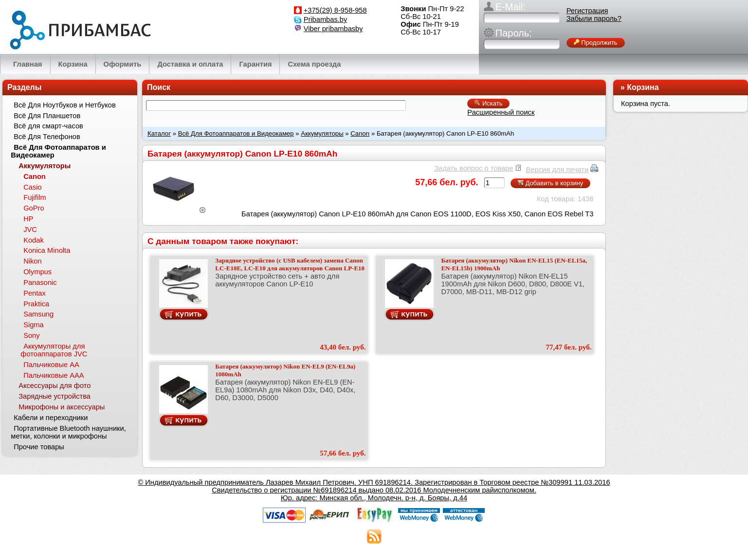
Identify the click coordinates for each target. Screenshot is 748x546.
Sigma (33, 325)
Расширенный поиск (500, 112)
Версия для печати (557, 170)
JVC (30, 229)
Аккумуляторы (322, 133)
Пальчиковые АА (51, 365)
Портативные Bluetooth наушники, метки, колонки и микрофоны (68, 432)
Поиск (158, 87)
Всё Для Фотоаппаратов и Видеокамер (236, 133)
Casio (32, 187)
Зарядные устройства (54, 396)
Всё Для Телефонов (47, 137)
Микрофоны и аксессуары (61, 407)
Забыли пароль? (593, 18)
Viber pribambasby (333, 29)
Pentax (34, 293)
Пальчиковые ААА (53, 375)
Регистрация (587, 11)
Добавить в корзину (550, 183)
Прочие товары (39, 447)
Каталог (159, 133)
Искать (488, 103)
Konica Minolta (46, 250)
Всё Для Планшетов (47, 116)
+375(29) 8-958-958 (335, 10)
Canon (359, 133)
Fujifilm (34, 197)
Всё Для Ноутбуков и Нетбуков (65, 105)
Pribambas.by (325, 19)
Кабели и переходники (51, 418)
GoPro (33, 208)
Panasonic (39, 282)
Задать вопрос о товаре (473, 168)
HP (28, 219)
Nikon (32, 261)
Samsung (38, 314)
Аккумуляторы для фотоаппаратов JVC (53, 350)
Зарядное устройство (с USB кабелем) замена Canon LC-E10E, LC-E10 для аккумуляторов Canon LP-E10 (290, 264)
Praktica (36, 304)
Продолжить (596, 42)
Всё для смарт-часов (48, 126)
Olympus (37, 272)
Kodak (33, 240)
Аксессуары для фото (54, 385)
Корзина (642, 87)
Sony (31, 335)
